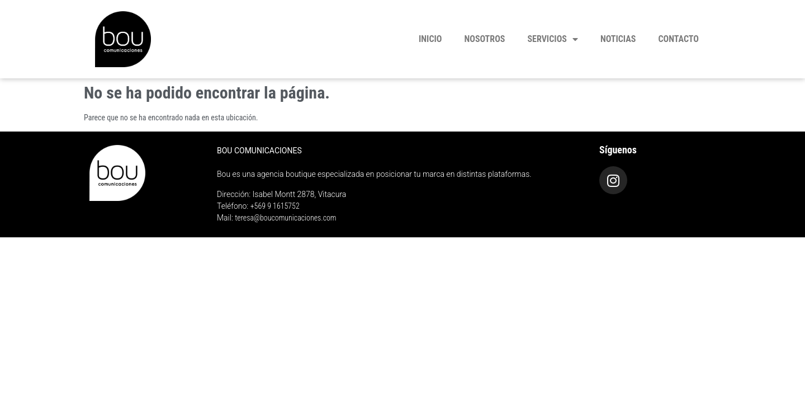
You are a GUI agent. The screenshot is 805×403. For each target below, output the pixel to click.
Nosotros (485, 39)
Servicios (552, 39)
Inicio (430, 39)
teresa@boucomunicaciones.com (285, 217)
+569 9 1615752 (275, 206)
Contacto (679, 39)
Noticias (618, 39)
